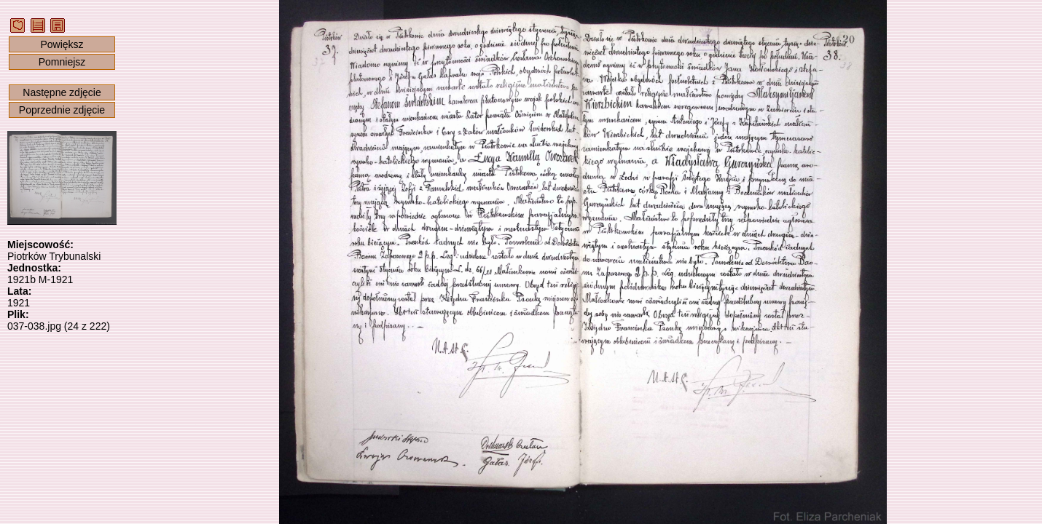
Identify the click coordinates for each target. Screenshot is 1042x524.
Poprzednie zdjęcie (62, 110)
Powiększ (61, 44)
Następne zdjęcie (62, 92)
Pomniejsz (62, 62)
